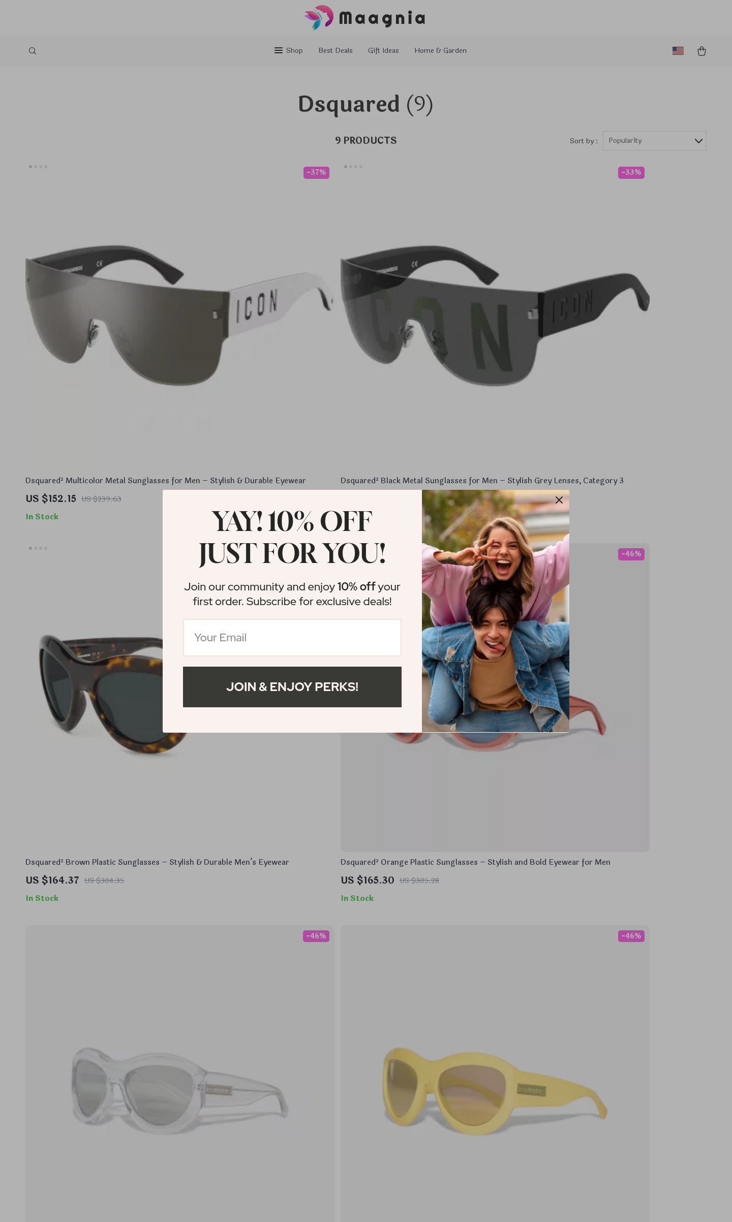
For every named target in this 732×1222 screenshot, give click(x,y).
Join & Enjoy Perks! (292, 687)
